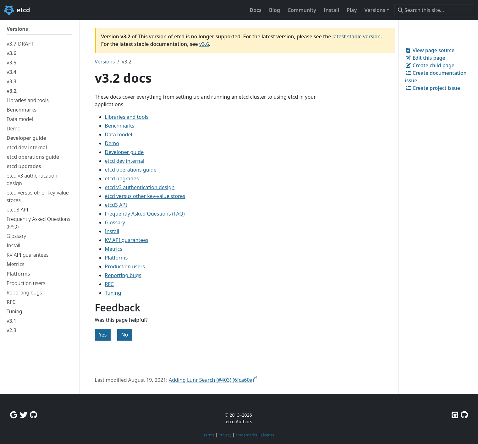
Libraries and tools (127, 116)
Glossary (115, 222)
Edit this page (425, 57)
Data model (118, 134)
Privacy (225, 435)
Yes (103, 334)
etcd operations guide (131, 169)
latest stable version (356, 36)
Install (112, 231)
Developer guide (124, 152)
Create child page (429, 65)
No (124, 334)
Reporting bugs (123, 275)
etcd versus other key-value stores (145, 196)
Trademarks (246, 435)
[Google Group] (13, 414)
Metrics (113, 248)
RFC (109, 284)
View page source (430, 50)
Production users (125, 266)
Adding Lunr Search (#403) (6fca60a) (211, 379)
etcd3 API (116, 204)
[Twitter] (23, 414)
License (268, 435)
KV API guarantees (127, 240)
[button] (377, 10)
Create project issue (432, 88)
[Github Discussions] (33, 414)
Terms (208, 435)
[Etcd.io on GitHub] (464, 414)
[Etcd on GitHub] (455, 414)
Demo (112, 143)
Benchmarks (120, 125)
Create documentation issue (436, 76)
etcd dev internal (125, 160)
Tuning (113, 292)
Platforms (116, 257)
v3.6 (204, 44)
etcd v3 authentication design (140, 187)
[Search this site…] (434, 10)
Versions (105, 61)
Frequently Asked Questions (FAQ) (145, 213)
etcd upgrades (122, 178)
